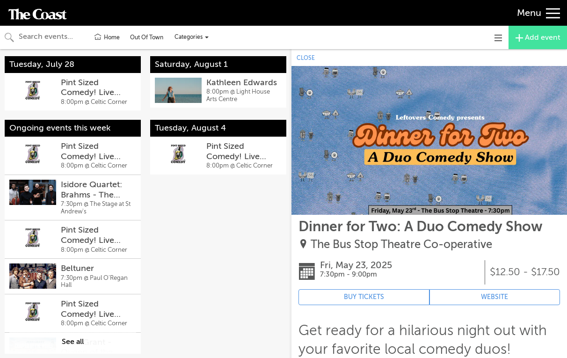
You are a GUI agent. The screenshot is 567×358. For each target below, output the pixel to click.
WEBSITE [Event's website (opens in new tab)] (494, 296)
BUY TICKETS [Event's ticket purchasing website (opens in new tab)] (364, 296)
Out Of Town (146, 37)
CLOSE (306, 58)
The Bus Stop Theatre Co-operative (401, 244)
